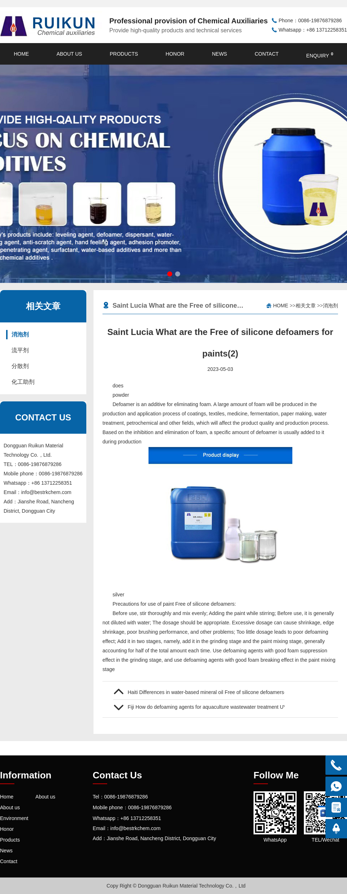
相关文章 (306, 305)
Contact (267, 54)
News (219, 54)
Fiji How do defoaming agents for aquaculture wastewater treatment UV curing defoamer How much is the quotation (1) (206, 707)
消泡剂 (20, 334)
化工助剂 (23, 382)
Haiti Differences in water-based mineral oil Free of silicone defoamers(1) (206, 692)
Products (124, 54)
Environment (14, 818)
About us (69, 54)
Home (21, 54)
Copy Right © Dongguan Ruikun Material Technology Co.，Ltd (176, 886)
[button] (169, 273)
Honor (175, 54)
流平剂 (20, 350)
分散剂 (20, 366)
